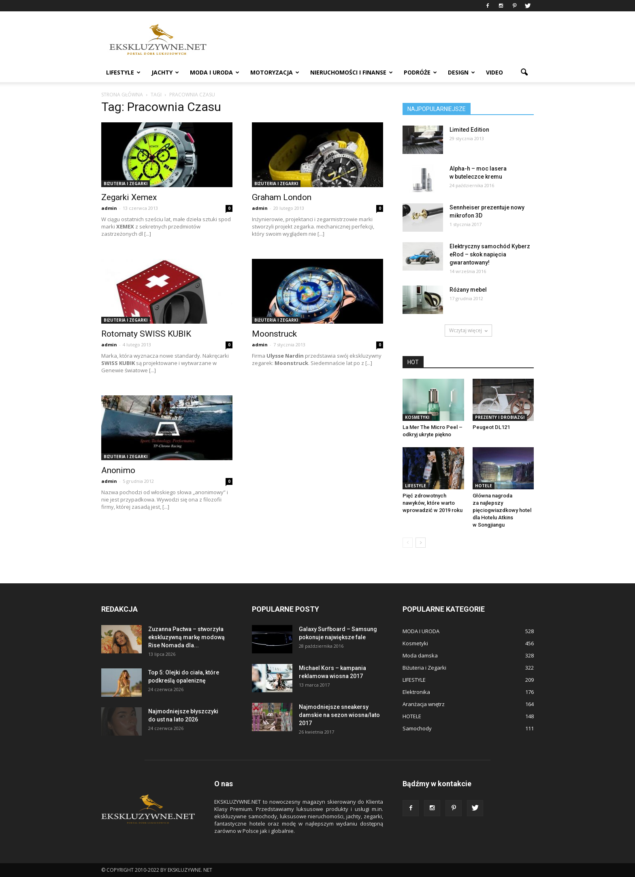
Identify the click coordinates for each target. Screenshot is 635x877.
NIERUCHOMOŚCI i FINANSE (351, 72)
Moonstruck (274, 334)
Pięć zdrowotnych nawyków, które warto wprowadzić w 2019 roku (432, 503)
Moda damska (420, 655)
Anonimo (118, 470)
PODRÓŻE (420, 72)
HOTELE (483, 486)
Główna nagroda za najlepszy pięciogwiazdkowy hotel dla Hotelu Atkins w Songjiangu (502, 510)
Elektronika (416, 692)
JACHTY (165, 72)
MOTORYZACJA (274, 72)
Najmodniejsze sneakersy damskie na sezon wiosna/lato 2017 (339, 715)
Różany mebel (468, 289)
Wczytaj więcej (468, 330)
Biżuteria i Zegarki (125, 183)
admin (109, 208)
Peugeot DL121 (491, 427)
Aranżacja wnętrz (424, 704)
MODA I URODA (214, 72)
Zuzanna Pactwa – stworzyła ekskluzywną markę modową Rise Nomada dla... (186, 637)
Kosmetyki (417, 417)
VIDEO (494, 72)
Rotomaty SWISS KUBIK (146, 334)
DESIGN (461, 72)
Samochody (417, 728)
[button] (524, 72)
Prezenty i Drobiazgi (499, 417)
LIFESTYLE (123, 72)
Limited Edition (469, 129)
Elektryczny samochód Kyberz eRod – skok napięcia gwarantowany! (490, 254)
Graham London (281, 197)
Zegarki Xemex (129, 197)
